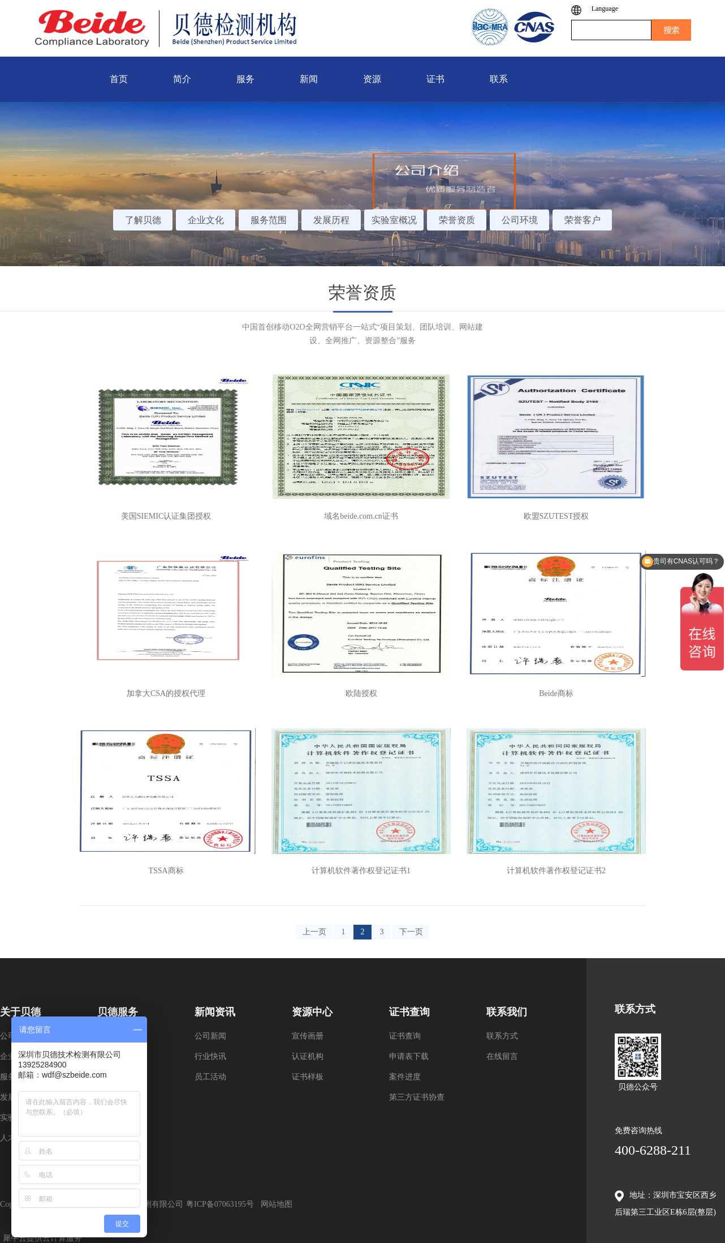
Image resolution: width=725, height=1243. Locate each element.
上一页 (314, 932)
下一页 (411, 932)
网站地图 (274, 1204)
